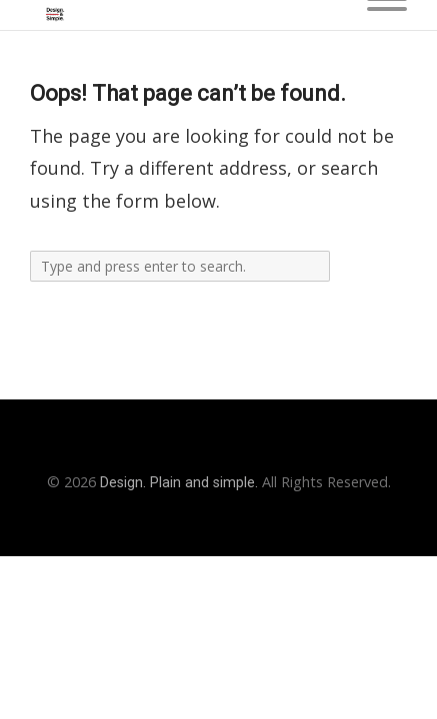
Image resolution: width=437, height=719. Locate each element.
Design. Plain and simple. (179, 482)
